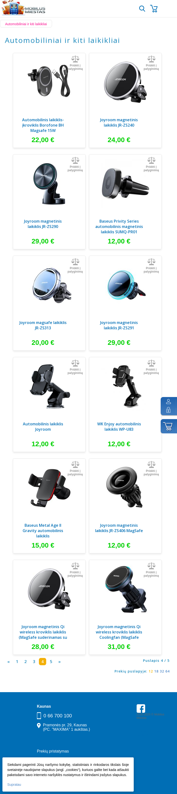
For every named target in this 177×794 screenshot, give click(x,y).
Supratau (14, 784)
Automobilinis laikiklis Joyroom (43, 426)
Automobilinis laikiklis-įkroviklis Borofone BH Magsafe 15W (43, 125)
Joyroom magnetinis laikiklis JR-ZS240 (119, 122)
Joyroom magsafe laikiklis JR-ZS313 (43, 325)
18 (156, 671)
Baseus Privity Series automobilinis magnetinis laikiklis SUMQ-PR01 (119, 227)
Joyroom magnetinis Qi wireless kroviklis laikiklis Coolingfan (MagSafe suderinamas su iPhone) (119, 632)
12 (151, 671)
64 (167, 671)
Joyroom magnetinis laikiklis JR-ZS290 (43, 224)
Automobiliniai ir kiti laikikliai (26, 24)
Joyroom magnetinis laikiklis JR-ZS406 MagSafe (119, 528)
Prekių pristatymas (53, 751)
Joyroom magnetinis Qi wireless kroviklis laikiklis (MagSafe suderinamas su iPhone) (43, 632)
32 (162, 671)
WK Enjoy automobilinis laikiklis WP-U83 (119, 426)
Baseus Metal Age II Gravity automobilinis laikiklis (43, 531)
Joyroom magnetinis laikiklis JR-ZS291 (119, 325)
